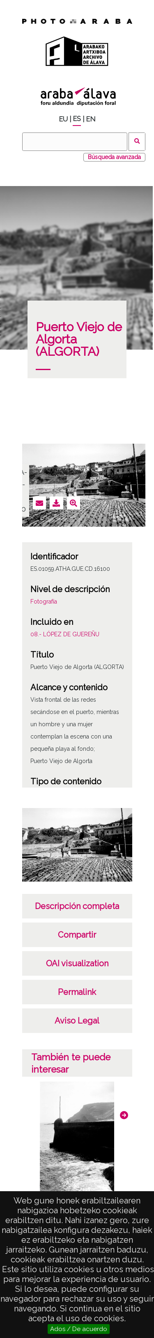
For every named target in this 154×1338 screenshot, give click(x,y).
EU (63, 119)
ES (77, 119)
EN (90, 119)
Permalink (77, 992)
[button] (124, 1115)
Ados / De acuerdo (78, 1329)
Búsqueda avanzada (114, 157)
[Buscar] (74, 141)
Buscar (137, 141)
